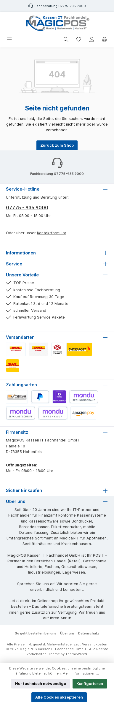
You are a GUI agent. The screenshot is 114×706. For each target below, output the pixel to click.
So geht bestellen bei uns (35, 633)
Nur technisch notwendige (40, 683)
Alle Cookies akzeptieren (59, 697)
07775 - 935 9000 (27, 207)
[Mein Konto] (91, 40)
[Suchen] (66, 40)
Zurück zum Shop (57, 145)
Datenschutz (88, 633)
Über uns (67, 633)
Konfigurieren (89, 683)
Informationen (21, 252)
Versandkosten (94, 644)
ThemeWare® (76, 654)
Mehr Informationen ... (80, 673)
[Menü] (9, 40)
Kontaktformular (51, 233)
